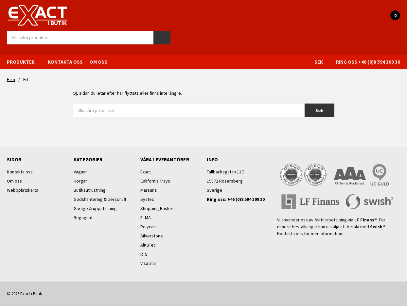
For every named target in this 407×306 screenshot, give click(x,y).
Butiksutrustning (90, 190)
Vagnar (80, 172)
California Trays (155, 181)
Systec (147, 199)
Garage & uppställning (95, 208)
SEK (321, 62)
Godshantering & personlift (100, 199)
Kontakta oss (65, 62)
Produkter (24, 62)
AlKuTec (148, 245)
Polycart (148, 227)
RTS (144, 254)
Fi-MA (145, 217)
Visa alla (148, 263)
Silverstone (151, 236)
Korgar (80, 181)
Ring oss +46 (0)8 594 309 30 (368, 62)
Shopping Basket (157, 208)
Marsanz (148, 190)
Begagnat (83, 217)
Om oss (98, 62)
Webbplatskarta (22, 190)
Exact (145, 172)
